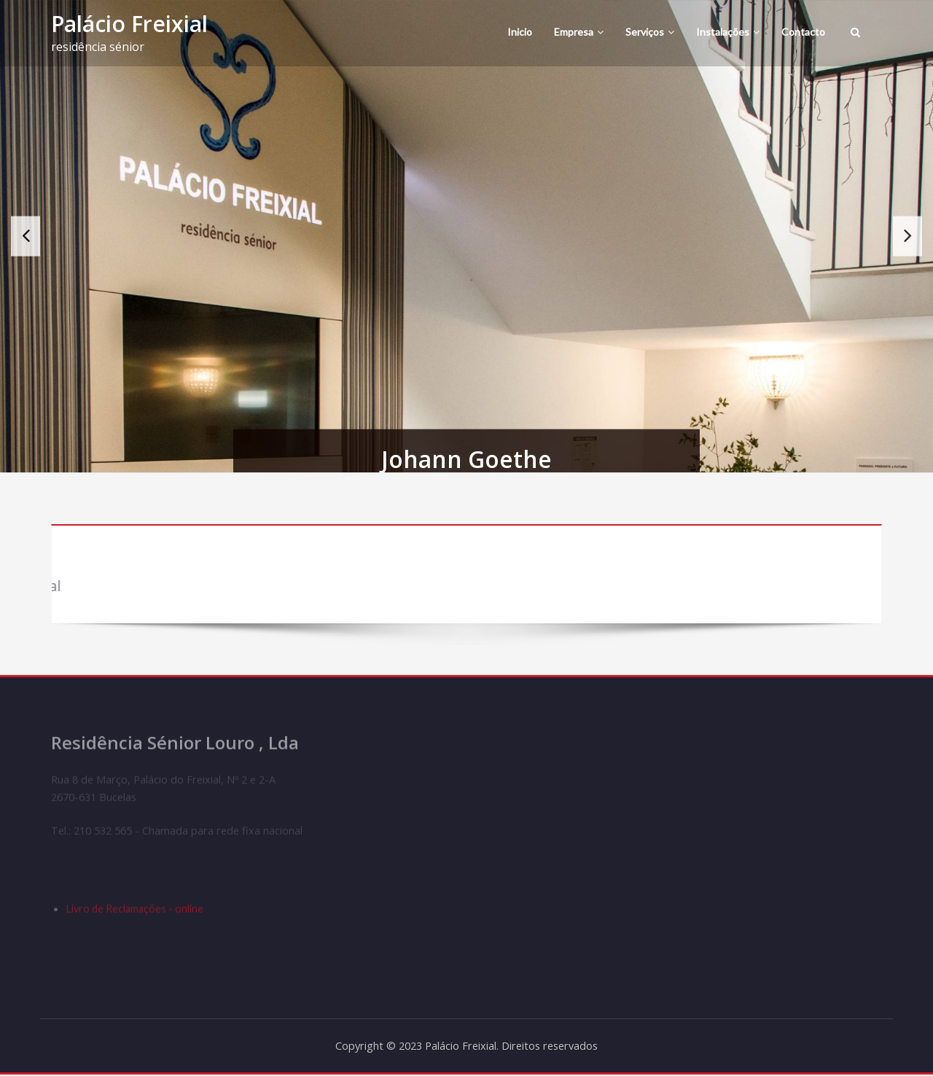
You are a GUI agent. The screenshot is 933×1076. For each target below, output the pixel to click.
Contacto (803, 32)
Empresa (579, 32)
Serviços (649, 32)
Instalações (728, 32)
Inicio (519, 32)
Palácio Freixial (129, 24)
